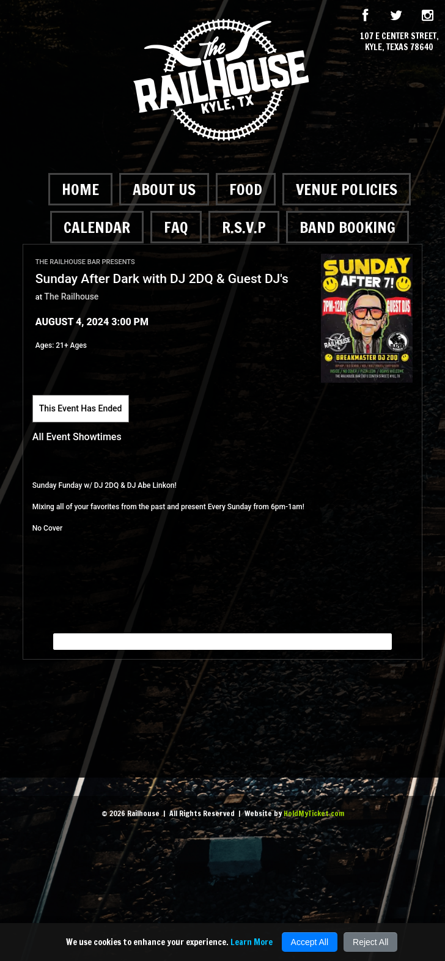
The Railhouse (71, 296)
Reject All (370, 942)
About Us (164, 189)
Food (245, 189)
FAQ (176, 227)
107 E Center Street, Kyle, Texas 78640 (399, 42)
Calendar (97, 227)
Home (80, 189)
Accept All (309, 942)
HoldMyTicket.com (314, 813)
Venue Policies (346, 189)
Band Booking (347, 227)
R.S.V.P (244, 227)
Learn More (251, 942)
